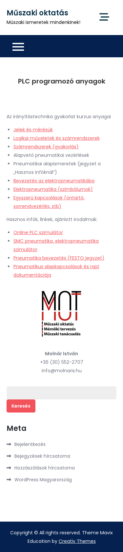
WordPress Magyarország (43, 479)
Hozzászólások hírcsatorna (44, 468)
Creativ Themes (77, 541)
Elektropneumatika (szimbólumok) (53, 189)
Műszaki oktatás (37, 13)
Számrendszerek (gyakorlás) (46, 146)
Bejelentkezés (30, 444)
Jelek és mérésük (33, 129)
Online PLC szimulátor (38, 232)
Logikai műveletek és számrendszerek (56, 138)
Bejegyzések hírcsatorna (42, 456)
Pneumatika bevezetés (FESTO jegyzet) (58, 258)
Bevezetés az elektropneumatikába (53, 180)
